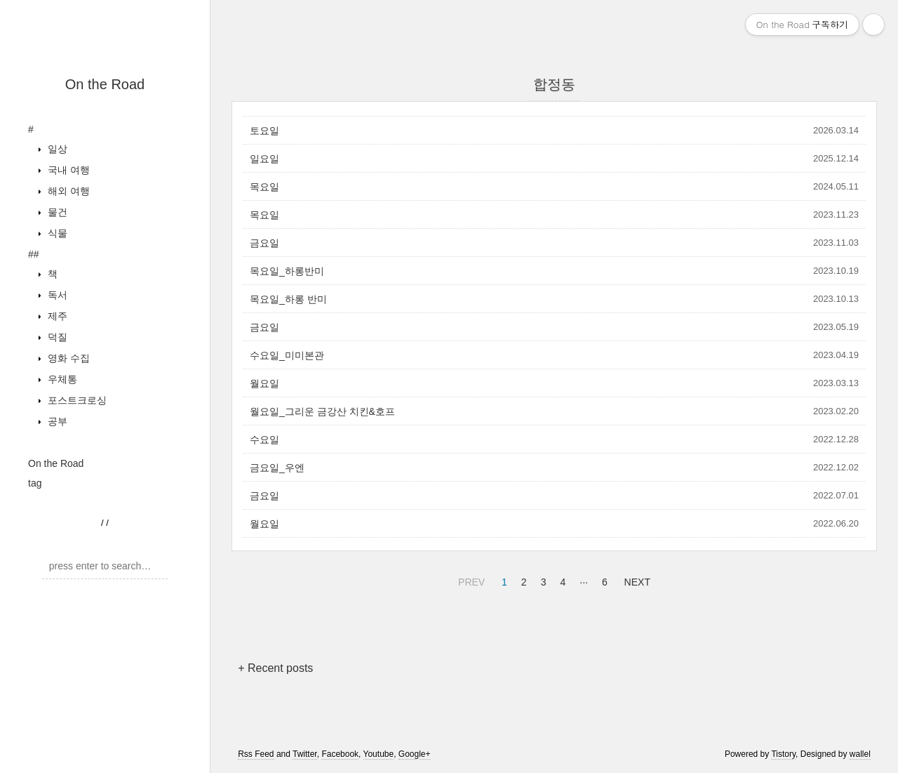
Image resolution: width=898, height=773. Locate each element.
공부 (56, 421)
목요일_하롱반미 (287, 271)
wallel (860, 754)
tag (34, 483)
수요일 (264, 439)
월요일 (264, 383)
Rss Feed (256, 754)
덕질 (56, 337)
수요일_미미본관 (287, 355)
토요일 (264, 130)
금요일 (264, 243)
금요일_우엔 (277, 467)
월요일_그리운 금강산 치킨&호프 (322, 411)
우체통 (61, 379)
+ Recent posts (275, 668)
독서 (56, 294)
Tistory (783, 754)
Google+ (414, 754)
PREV (470, 580)
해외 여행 (67, 191)
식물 (56, 233)
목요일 (264, 186)
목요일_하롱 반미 (288, 299)
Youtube (378, 754)
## (33, 254)
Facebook (339, 754)
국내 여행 (67, 170)
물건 (56, 212)
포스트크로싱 (76, 400)
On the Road (105, 84)
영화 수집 (67, 358)
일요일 (264, 158)
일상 (56, 148)
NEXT (635, 580)
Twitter (305, 754)
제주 (56, 316)
